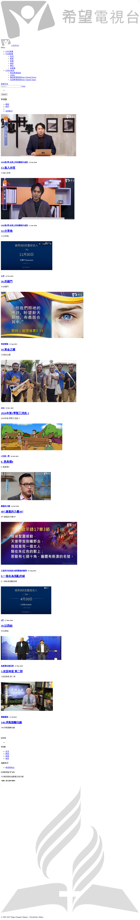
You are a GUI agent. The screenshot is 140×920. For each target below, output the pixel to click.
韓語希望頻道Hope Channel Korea (23, 77)
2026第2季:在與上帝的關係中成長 (14, 162)
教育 (7, 754)
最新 (7, 104)
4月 (2, 620)
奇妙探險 (4, 344)
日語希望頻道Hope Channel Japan (23, 80)
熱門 (7, 107)
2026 (3, 408)
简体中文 (4, 84)
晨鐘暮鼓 (4, 717)
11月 (2, 276)
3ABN (12, 75)
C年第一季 (5, 456)
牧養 (7, 756)
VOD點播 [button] (9, 54)
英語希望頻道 (15, 73)
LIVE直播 (9, 51)
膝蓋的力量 (5, 506)
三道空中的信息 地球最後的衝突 (14, 571)
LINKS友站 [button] (9, 70)
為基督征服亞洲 (7, 666)
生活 (7, 751)
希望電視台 (10, 767)
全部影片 (9, 111)
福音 (7, 758)
